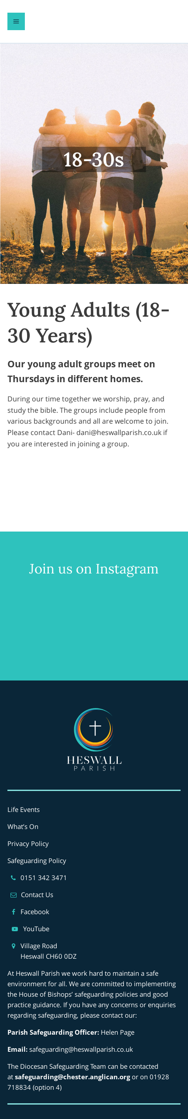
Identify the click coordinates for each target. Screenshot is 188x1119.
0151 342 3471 (44, 877)
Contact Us (37, 894)
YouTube (36, 928)
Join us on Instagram (94, 568)
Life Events (23, 809)
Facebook (35, 911)
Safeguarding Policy (36, 860)
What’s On (22, 826)
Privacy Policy (28, 843)
